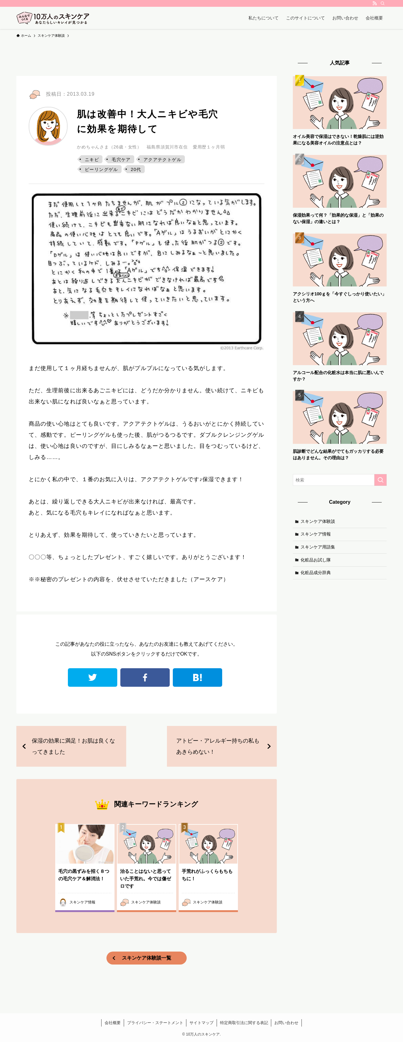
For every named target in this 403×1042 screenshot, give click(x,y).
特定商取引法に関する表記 (244, 1022)
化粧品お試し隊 (316, 559)
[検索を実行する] (380, 480)
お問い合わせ (286, 1022)
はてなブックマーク (197, 677)
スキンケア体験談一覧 (146, 958)
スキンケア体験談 (318, 521)
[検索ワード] (340, 480)
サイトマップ (201, 1022)
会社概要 (113, 1022)
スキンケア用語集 (318, 546)
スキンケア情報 (316, 533)
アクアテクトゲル (162, 159)
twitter (92, 677)
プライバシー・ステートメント (155, 1022)
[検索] (383, 3)
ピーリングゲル (101, 169)
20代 (136, 169)
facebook (145, 677)
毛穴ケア (121, 159)
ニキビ (92, 159)
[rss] (375, 3)
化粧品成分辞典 (316, 572)
